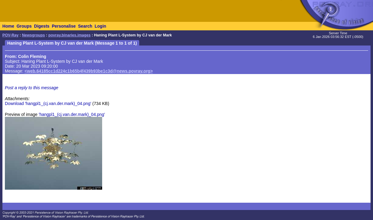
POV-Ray (10, 35)
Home (8, 26)
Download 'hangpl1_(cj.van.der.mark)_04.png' (48, 103)
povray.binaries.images (69, 35)
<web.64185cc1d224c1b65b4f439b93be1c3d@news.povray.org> (89, 71)
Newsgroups (33, 35)
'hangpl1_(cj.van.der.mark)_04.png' (72, 114)
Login (100, 26)
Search (85, 26)
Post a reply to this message (31, 87)
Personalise (64, 26)
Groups (24, 26)
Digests (42, 26)
